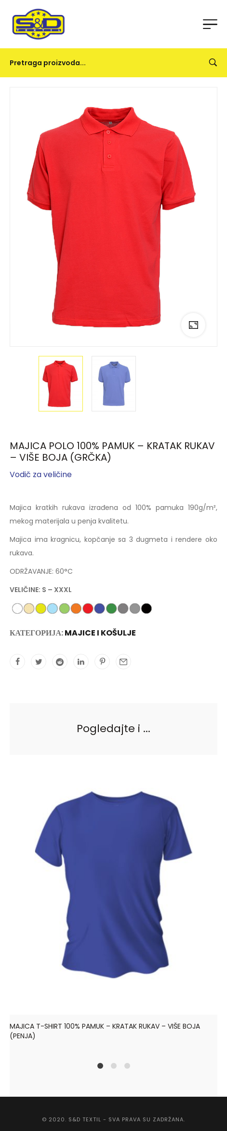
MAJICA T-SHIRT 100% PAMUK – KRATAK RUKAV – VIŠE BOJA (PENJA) (105, 1030)
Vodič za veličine (41, 474)
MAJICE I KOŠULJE (100, 632)
